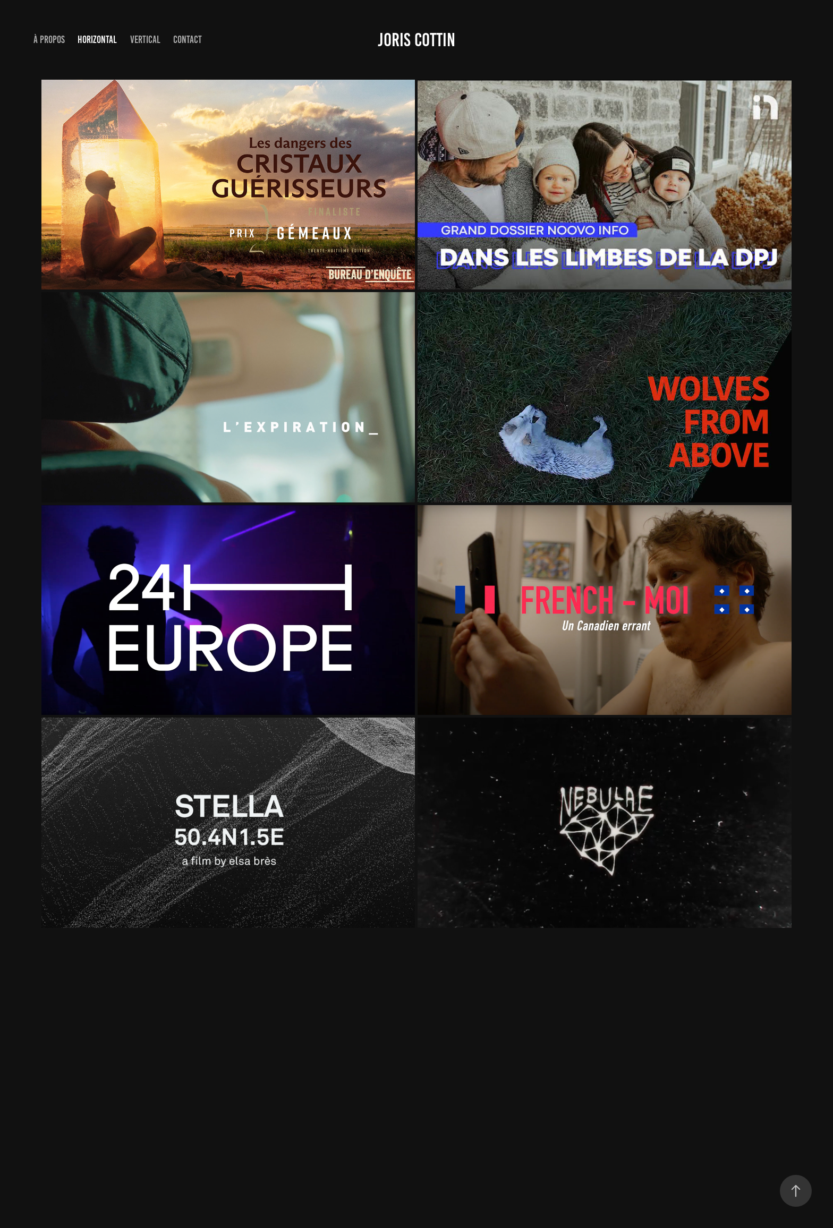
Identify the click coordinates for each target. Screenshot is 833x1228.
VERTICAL (145, 39)
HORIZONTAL (97, 39)
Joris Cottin (416, 40)
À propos (49, 39)
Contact (187, 39)
